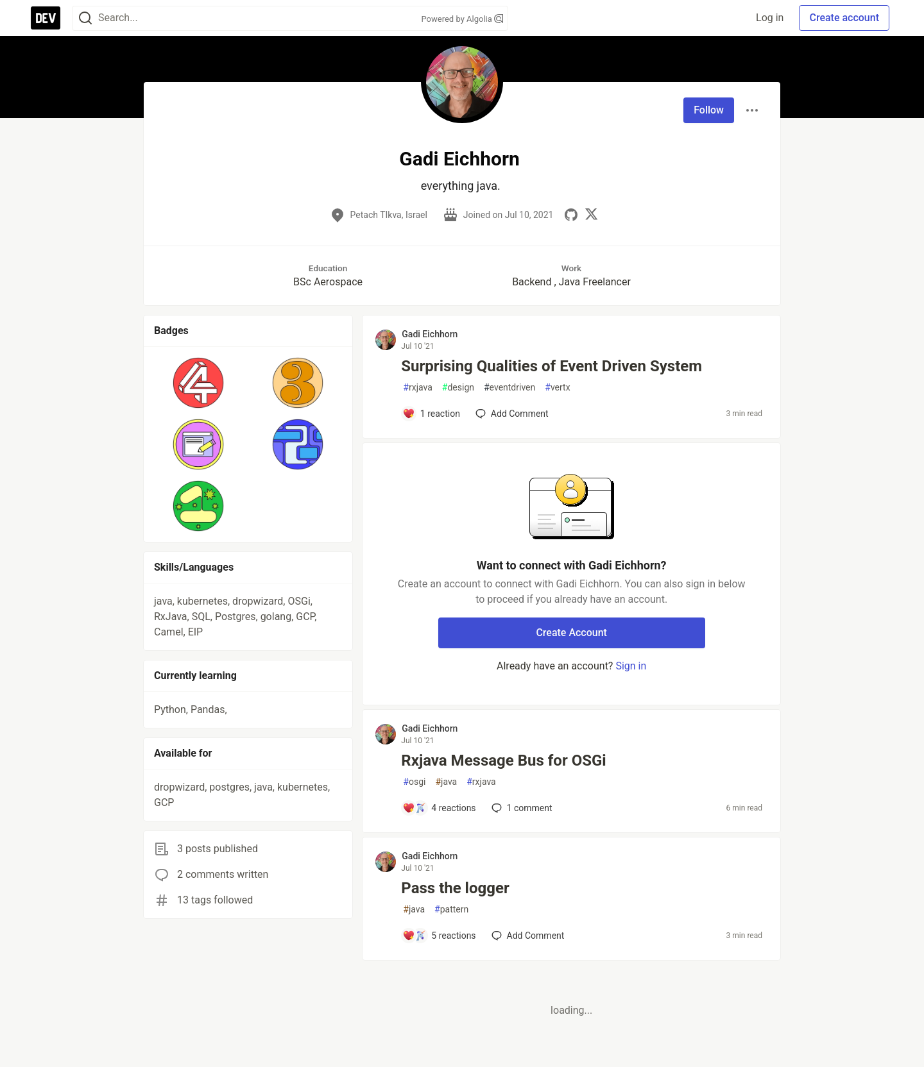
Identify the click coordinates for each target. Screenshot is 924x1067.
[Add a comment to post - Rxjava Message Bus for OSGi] (439, 807)
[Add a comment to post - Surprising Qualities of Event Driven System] (431, 413)
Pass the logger (455, 888)
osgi (414, 782)
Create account (844, 18)
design (458, 387)
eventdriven (509, 387)
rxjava (417, 387)
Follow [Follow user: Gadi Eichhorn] (709, 110)
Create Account (571, 632)
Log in (769, 18)
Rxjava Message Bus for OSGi (503, 760)
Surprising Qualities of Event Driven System (551, 366)
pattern (451, 909)
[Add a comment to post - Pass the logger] (439, 935)
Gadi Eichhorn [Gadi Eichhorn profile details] (430, 334)
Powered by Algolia (462, 19)
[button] (198, 382)
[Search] (85, 18)
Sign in (630, 666)
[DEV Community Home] (46, 18)
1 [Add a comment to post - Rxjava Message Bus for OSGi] (520, 808)
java (446, 782)
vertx (557, 387)
